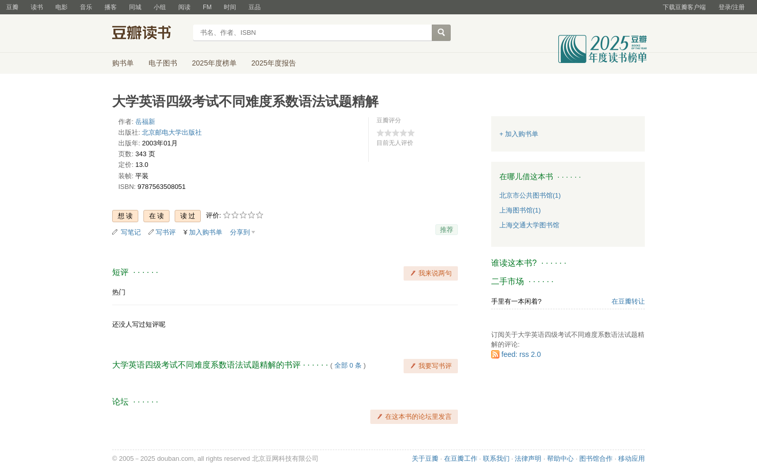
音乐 (86, 7)
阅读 (184, 7)
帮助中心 (560, 458)
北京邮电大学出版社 (172, 132)
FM (207, 7)
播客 (110, 7)
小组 (160, 7)
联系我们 (496, 458)
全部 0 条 (348, 365)
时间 (230, 7)
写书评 (166, 232)
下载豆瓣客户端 (684, 7)
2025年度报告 (273, 63)
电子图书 (163, 63)
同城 (135, 7)
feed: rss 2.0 (521, 354)
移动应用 (631, 458)
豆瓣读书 (149, 33)
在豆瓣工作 (460, 458)
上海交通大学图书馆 (529, 225)
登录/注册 (732, 7)
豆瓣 (12, 7)
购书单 (123, 63)
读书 (37, 7)
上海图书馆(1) (520, 210)
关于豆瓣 (425, 458)
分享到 (240, 232)
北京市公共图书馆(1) (530, 195)
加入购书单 (205, 232)
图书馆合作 (596, 458)
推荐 (446, 229)
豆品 (254, 7)
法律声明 (528, 458)
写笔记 (131, 232)
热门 (118, 292)
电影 (61, 7)
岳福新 (145, 121)
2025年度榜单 (214, 63)
